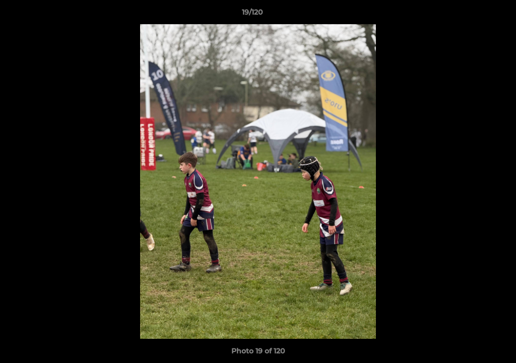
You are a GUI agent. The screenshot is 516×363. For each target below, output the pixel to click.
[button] (474, 14)
